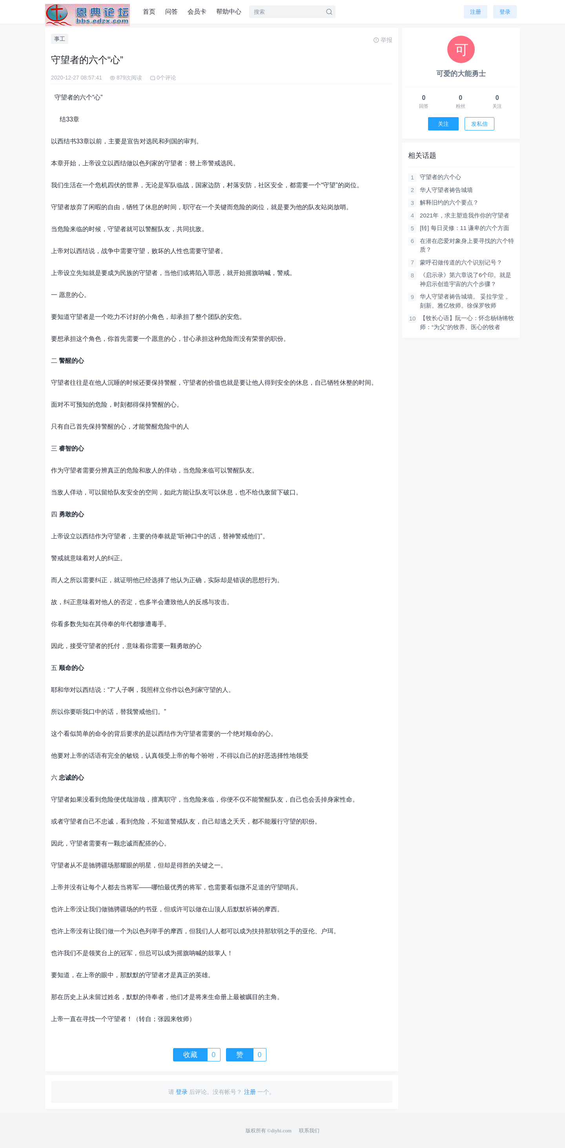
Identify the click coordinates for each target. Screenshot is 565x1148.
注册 (475, 12)
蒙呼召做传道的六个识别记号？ (461, 262)
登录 (504, 12)
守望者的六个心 (440, 177)
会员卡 (197, 11)
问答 (171, 11)
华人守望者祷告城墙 (446, 190)
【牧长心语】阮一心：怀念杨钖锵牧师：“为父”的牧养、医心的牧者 (467, 322)
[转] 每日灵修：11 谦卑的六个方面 (464, 228)
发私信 (479, 124)
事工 (59, 39)
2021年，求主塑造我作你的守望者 (464, 215)
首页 (149, 11)
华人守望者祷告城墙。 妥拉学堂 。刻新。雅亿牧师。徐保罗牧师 (465, 301)
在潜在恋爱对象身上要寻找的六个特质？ (467, 245)
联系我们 (309, 1131)
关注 (443, 124)
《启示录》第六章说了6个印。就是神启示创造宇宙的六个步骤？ (465, 279)
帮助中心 (228, 11)
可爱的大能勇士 (461, 74)
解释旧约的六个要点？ (449, 202)
